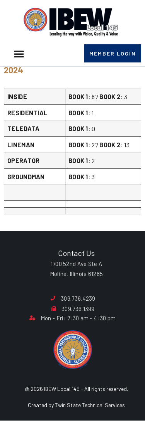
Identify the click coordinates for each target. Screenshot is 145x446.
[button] (19, 53)
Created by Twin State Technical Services (76, 424)
